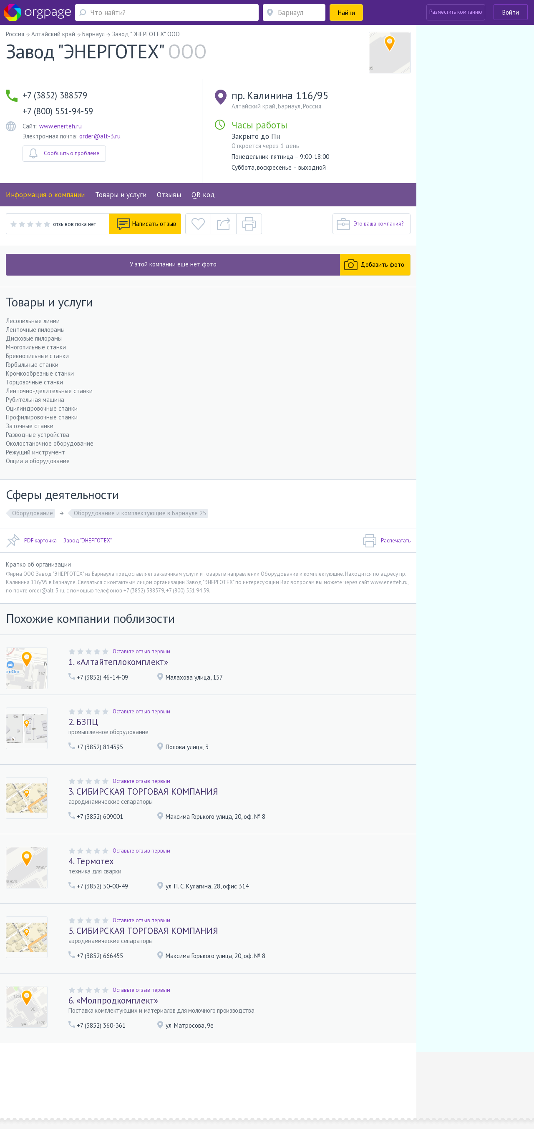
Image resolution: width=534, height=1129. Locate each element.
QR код (203, 194)
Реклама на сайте (97, 1075)
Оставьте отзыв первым (141, 651)
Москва (32, 1087)
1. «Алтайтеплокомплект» (118, 661)
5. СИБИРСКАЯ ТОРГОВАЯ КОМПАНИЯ (143, 930)
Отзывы (169, 194)
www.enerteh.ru (60, 126)
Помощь (33, 1075)
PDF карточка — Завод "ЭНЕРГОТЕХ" (59, 541)
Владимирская (143, 1087)
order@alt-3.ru (100, 136)
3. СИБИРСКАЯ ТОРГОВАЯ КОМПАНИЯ (143, 791)
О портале (59, 1075)
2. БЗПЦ (83, 722)
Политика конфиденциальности (224, 1075)
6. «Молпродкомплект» (113, 1000)
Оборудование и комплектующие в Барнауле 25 (140, 513)
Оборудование (32, 513)
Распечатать (387, 541)
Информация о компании (45, 194)
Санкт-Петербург (95, 1087)
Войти (510, 12)
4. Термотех (91, 861)
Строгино (62, 1087)
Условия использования (152, 1075)
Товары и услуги (120, 194)
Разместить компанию (455, 11)
